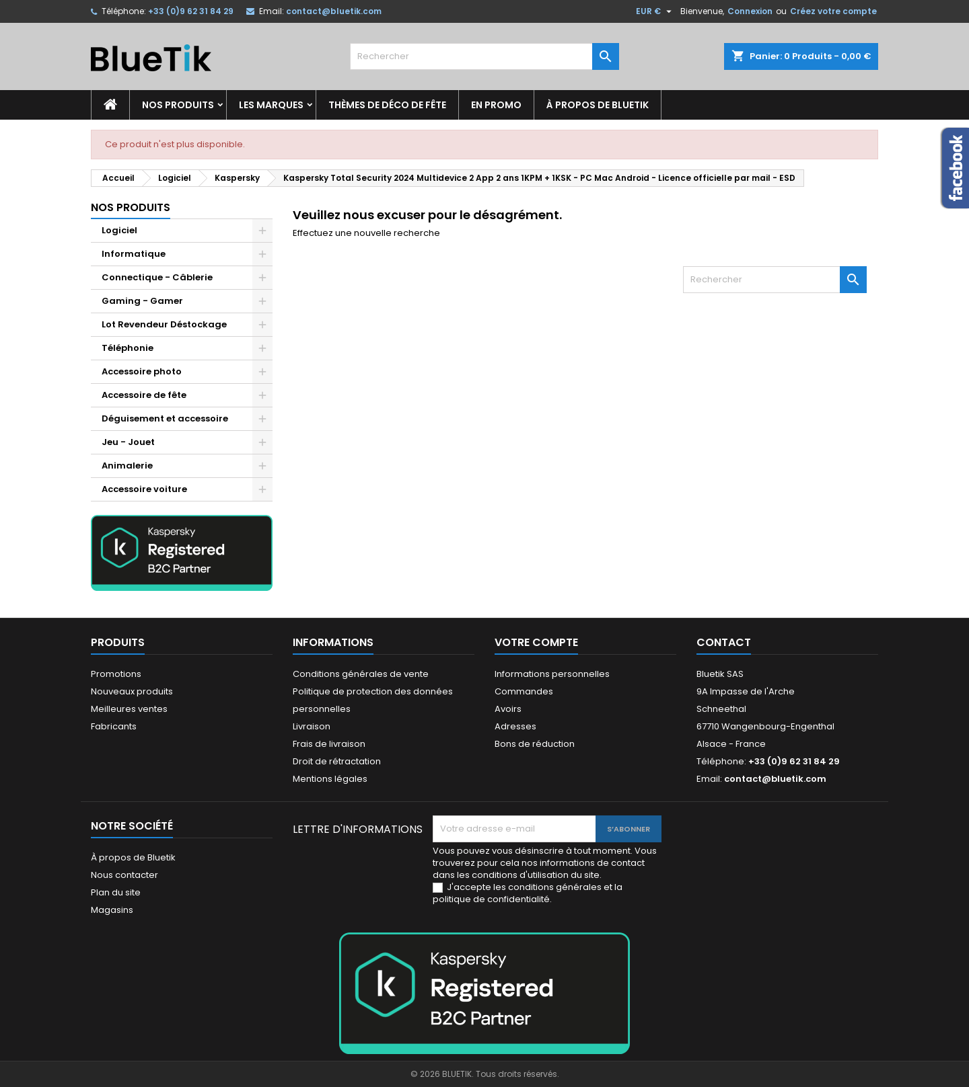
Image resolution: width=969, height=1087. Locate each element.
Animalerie (127, 465)
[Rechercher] (484, 56)
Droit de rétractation (337, 761)
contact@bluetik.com (334, 11)
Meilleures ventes (129, 708)
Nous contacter (124, 875)
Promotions (116, 674)
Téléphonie (127, 347)
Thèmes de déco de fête (387, 105)
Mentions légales (330, 778)
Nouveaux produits (132, 691)
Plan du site (116, 892)
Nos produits (178, 105)
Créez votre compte (833, 11)
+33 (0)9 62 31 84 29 (191, 11)
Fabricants (114, 726)
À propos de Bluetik (597, 105)
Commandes (524, 691)
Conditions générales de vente (361, 674)
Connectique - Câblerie (157, 277)
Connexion (750, 11)
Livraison (311, 726)
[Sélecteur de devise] (655, 11)
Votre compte (536, 642)
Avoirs (508, 708)
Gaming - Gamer (142, 300)
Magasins (112, 909)
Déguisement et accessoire (165, 418)
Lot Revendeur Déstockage (164, 324)
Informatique (134, 253)
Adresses (515, 726)
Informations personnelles (552, 674)
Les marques (271, 105)
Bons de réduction (535, 743)
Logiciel (119, 230)
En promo (496, 105)
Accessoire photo (142, 371)
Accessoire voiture (144, 489)
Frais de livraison (329, 743)
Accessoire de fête (144, 395)
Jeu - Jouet (128, 442)
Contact (723, 642)
